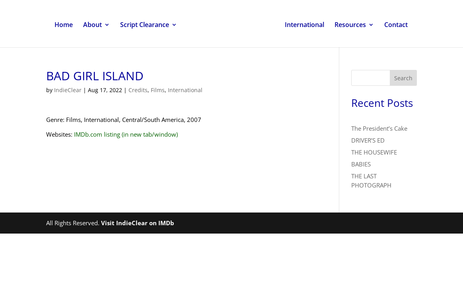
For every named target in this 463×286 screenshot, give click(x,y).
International (304, 25)
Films (158, 90)
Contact (396, 25)
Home (63, 25)
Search (403, 78)
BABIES (361, 164)
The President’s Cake (379, 128)
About (92, 25)
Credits (138, 90)
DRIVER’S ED (368, 140)
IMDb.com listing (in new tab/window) (126, 134)
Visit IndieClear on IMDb (137, 223)
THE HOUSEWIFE (374, 152)
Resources (350, 25)
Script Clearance (144, 25)
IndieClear (68, 90)
